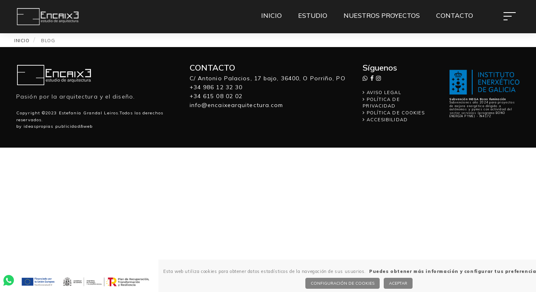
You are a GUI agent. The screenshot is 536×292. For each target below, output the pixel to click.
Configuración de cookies (342, 283)
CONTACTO (454, 15)
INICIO (271, 15)
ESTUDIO (312, 15)
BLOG (48, 40)
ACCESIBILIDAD (385, 119)
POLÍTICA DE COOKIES (394, 113)
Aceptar (398, 283)
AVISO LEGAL (382, 92)
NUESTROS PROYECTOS (382, 15)
